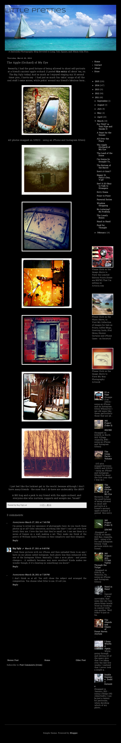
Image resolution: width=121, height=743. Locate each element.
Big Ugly (17, 548)
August (101, 105)
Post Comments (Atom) (31, 665)
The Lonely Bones (102, 216)
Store (96, 71)
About (97, 68)
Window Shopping (102, 204)
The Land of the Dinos (104, 154)
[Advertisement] (46, 640)
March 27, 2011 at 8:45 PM (37, 548)
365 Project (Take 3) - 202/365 (108, 426)
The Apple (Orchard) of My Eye (103, 147)
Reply (15, 540)
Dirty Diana (102, 192)
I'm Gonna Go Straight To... (104, 160)
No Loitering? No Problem (103, 210)
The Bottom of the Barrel (104, 166)
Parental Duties (104, 199)
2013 (97, 89)
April (100, 117)
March (100, 121)
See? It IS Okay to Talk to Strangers (104, 186)
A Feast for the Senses (104, 134)
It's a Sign (106, 393)
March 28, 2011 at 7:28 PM (37, 574)
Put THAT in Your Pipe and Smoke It (104, 126)
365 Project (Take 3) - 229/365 (108, 525)
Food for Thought (102, 226)
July (99, 109)
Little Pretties (35, 11)
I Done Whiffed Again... (108, 645)
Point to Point (104, 196)
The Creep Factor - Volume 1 (108, 456)
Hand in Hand (103, 221)
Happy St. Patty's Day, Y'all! (103, 177)
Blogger (74, 733)
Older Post (81, 660)
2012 (97, 93)
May (99, 113)
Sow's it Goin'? (104, 171)
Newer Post (13, 660)
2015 (97, 81)
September (102, 101)
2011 (97, 97)
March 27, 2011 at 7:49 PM (37, 522)
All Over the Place (103, 140)
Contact (98, 65)
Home (47, 660)
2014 (97, 85)
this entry (61, 71)
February (101, 232)
